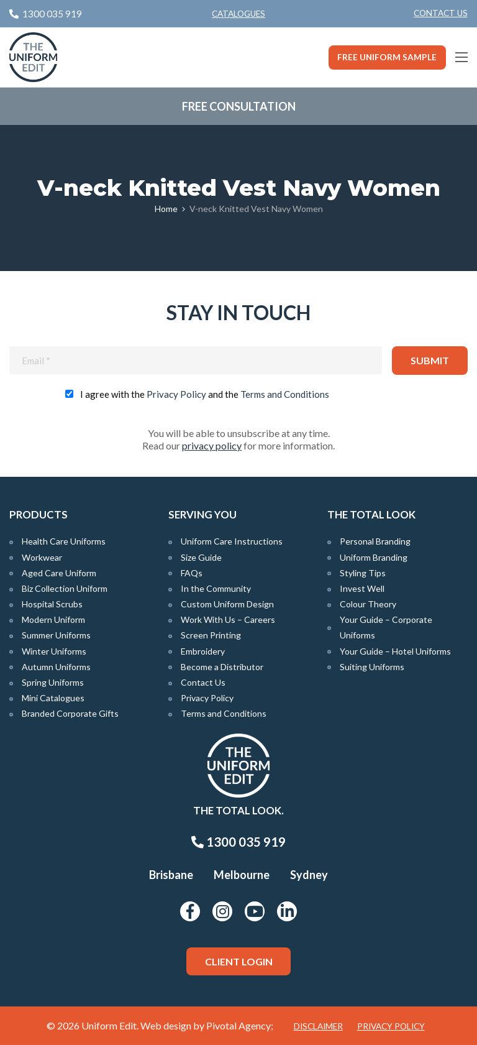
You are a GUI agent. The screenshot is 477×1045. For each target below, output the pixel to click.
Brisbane (171, 875)
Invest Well (362, 588)
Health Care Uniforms (64, 541)
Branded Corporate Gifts (70, 713)
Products (38, 514)
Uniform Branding (373, 557)
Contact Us (441, 13)
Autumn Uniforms (56, 666)
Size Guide (201, 557)
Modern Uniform (53, 619)
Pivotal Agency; (239, 1025)
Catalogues (238, 14)
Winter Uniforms (54, 651)
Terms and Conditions (284, 394)
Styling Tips (363, 573)
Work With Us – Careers (228, 619)
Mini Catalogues (53, 698)
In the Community (216, 588)
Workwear (42, 557)
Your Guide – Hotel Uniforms (395, 651)
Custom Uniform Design (227, 604)
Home (166, 208)
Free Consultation (239, 106)
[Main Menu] (461, 57)
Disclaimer (318, 1026)
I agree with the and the (204, 394)
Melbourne (242, 875)
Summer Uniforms (56, 635)
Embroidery (203, 651)
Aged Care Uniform (59, 573)
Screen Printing (211, 635)
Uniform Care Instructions (232, 541)
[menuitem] (441, 13)
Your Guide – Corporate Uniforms (386, 627)
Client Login (239, 961)
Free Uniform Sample (387, 57)
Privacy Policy (176, 394)
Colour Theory (368, 604)
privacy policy (212, 445)
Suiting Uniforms (372, 666)
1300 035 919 (238, 841)
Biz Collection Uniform (64, 588)
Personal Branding (375, 541)
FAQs (191, 573)
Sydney (309, 875)
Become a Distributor (222, 666)
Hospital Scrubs (52, 604)
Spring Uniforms (53, 682)
